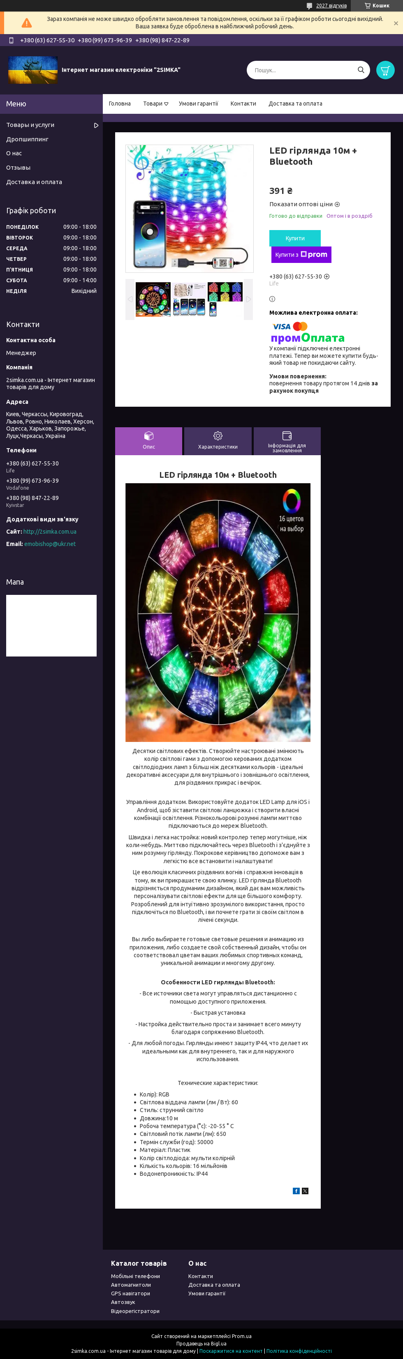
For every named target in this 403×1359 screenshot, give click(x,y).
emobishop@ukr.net (50, 544)
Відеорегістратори (135, 1311)
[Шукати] (361, 70)
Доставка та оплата (295, 103)
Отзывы (18, 167)
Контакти (243, 103)
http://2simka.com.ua (49, 531)
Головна (120, 103)
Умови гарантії (198, 103)
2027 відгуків (331, 5)
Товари (152, 103)
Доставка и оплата (34, 181)
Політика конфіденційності (299, 1351)
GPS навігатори (130, 1293)
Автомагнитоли (131, 1285)
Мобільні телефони (135, 1276)
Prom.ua (242, 1336)
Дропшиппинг (27, 139)
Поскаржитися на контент (231, 1351)
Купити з (301, 254)
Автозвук (123, 1302)
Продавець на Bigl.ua (201, 1343)
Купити (295, 238)
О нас (14, 153)
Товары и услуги (30, 124)
